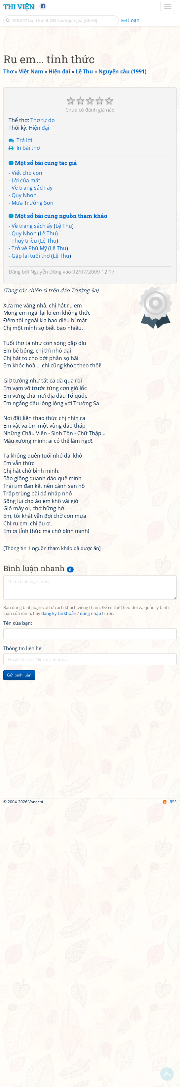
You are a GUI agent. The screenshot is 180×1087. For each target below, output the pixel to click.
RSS (170, 1081)
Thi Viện (18, 6)
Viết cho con (27, 357)
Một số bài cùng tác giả (43, 347)
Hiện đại (39, 312)
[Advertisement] (90, 84)
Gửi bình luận (19, 859)
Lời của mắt (26, 364)
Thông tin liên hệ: (23, 832)
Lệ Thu (63, 410)
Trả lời (24, 324)
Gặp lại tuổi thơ (31, 440)
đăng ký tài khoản (58, 798)
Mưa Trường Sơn (33, 387)
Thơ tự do (42, 304)
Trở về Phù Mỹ (29, 432)
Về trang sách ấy (32, 372)
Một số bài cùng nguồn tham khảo (58, 400)
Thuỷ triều (24, 425)
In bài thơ (28, 332)
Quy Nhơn (24, 379)
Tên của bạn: (17, 807)
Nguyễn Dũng (45, 456)
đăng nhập (90, 798)
